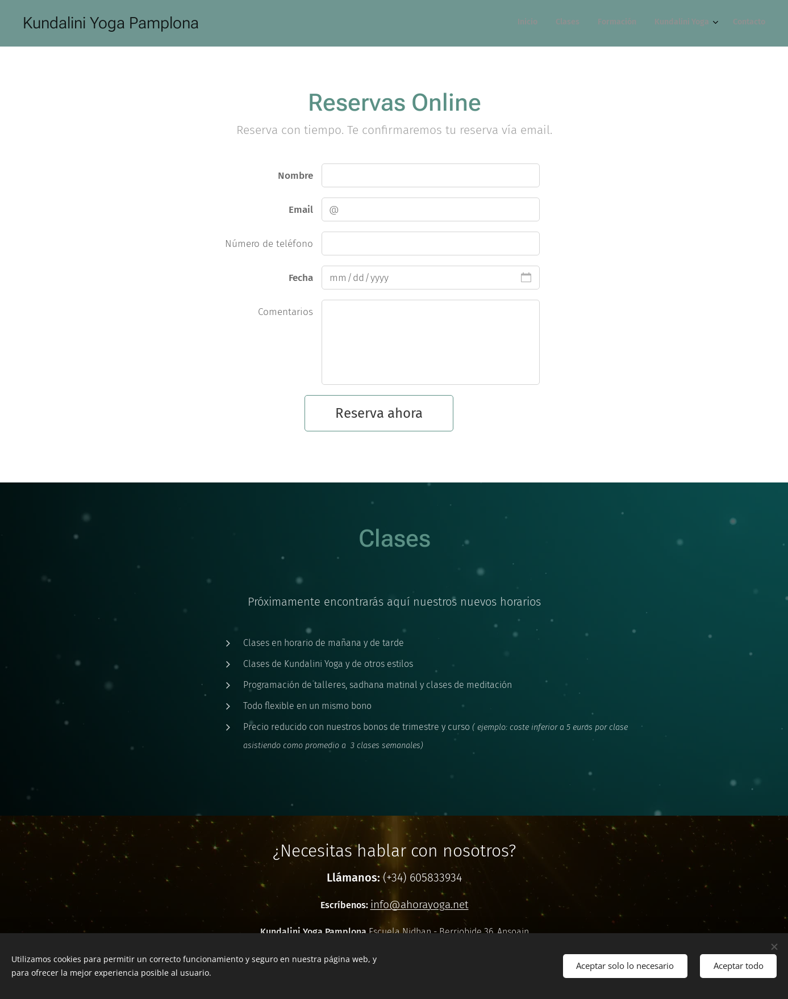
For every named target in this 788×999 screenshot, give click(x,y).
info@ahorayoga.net (419, 904)
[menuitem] (690, 23)
